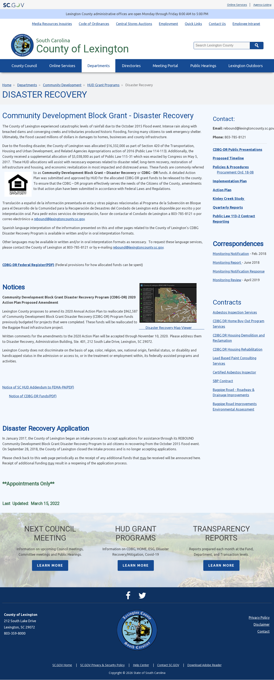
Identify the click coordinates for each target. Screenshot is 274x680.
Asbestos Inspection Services (235, 312)
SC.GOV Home (62, 665)
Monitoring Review (227, 280)
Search (256, 45)
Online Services (237, 5)
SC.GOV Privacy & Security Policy (102, 665)
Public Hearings (203, 66)
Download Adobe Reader (204, 665)
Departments (98, 66)
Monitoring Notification (231, 254)
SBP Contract (223, 381)
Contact (263, 632)
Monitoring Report (227, 262)
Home (6, 85)
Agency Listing (262, 5)
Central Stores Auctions (134, 24)
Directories (131, 66)
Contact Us (217, 24)
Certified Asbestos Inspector (234, 372)
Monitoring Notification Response (239, 271)
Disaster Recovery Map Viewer (171, 328)
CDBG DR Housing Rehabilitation (237, 349)
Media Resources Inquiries (52, 24)
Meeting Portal (165, 66)
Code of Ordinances (94, 24)
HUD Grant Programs (103, 85)
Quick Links (193, 24)
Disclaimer (262, 625)
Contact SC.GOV (168, 665)
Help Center (141, 665)
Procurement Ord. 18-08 (235, 172)
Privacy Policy (259, 618)
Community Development (62, 85)
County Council (24, 66)
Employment (168, 24)
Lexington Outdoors (245, 66)
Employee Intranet (246, 24)
